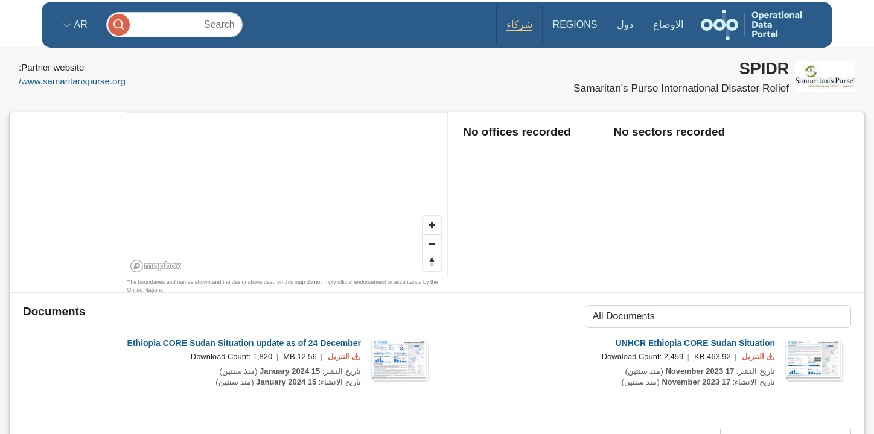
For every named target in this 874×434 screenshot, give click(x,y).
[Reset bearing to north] (432, 262)
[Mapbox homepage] (156, 266)
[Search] (174, 24)
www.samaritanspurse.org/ (72, 81)
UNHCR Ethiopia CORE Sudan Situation (695, 343)
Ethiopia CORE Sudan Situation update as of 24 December (244, 343)
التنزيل (342, 356)
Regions (575, 24)
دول (625, 24)
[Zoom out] (432, 243)
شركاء (519, 24)
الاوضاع (668, 24)
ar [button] (79, 24)
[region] (287, 195)
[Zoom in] (432, 225)
